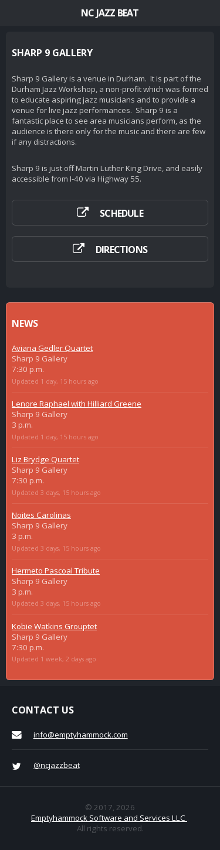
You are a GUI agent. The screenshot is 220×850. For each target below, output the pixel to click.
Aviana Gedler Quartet (52, 348)
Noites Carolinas (41, 515)
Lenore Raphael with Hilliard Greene (76, 403)
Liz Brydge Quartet (45, 459)
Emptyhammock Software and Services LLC (109, 818)
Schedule (121, 213)
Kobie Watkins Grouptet (54, 626)
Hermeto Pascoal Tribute (56, 570)
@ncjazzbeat (56, 765)
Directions (121, 249)
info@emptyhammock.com (80, 734)
